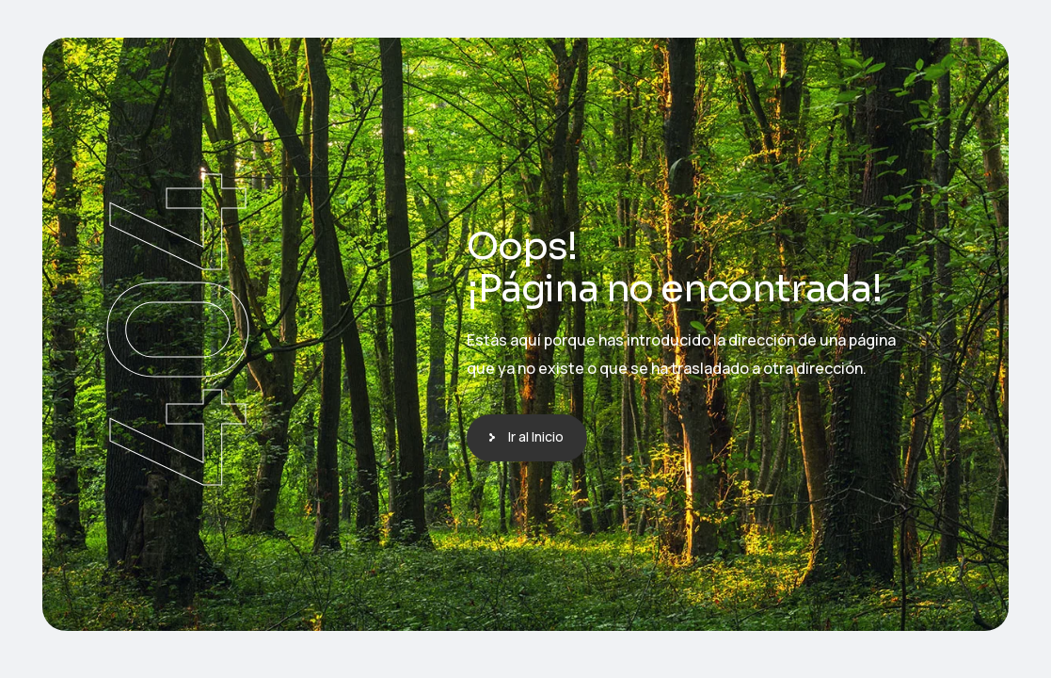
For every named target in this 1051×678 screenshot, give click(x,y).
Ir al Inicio (536, 436)
